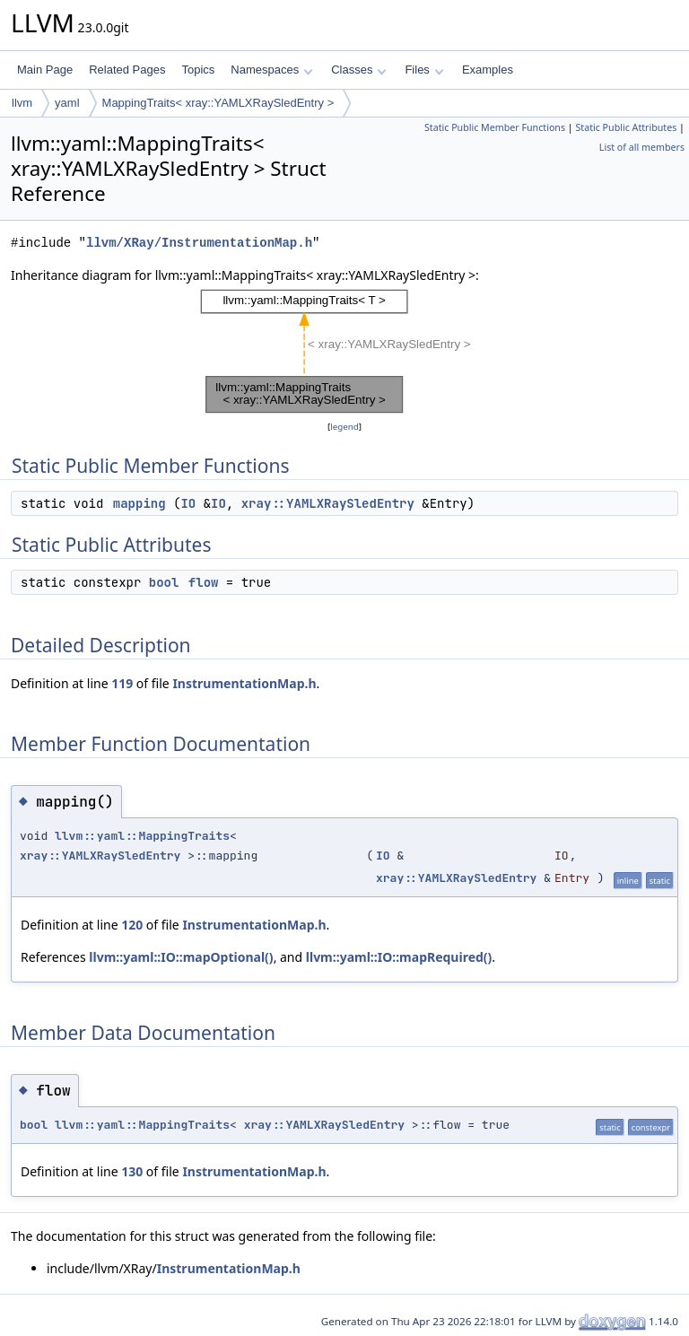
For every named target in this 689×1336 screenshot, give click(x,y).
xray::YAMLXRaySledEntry (327, 503)
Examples (487, 69)
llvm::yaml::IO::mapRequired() (399, 956)
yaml (67, 102)
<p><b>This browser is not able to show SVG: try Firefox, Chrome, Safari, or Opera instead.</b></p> (344, 351)
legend (344, 426)
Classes (359, 69)
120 (132, 924)
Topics (197, 69)
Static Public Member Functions (494, 127)
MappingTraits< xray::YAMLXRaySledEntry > (218, 102)
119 (122, 683)
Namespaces (271, 69)
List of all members (642, 147)
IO (188, 503)
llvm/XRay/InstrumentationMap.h (199, 242)
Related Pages (127, 69)
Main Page (45, 69)
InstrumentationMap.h (244, 683)
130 (132, 1171)
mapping (139, 503)
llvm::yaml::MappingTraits (142, 835)
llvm (22, 102)
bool (164, 582)
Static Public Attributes (625, 127)
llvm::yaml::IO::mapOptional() (181, 956)
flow (203, 582)
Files (424, 69)
